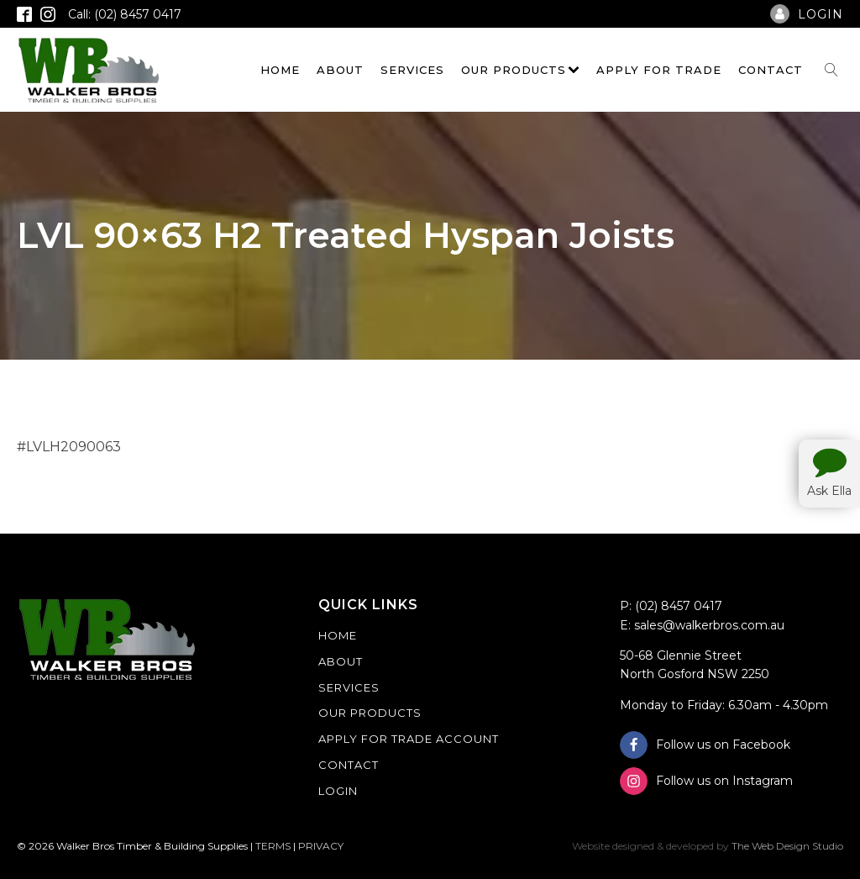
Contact (770, 69)
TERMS (273, 846)
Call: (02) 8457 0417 (124, 14)
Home (280, 69)
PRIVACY (320, 846)
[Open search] (831, 69)
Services (412, 69)
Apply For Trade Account (408, 738)
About (340, 69)
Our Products (520, 69)
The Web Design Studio (787, 846)
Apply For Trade (658, 69)
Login (338, 790)
